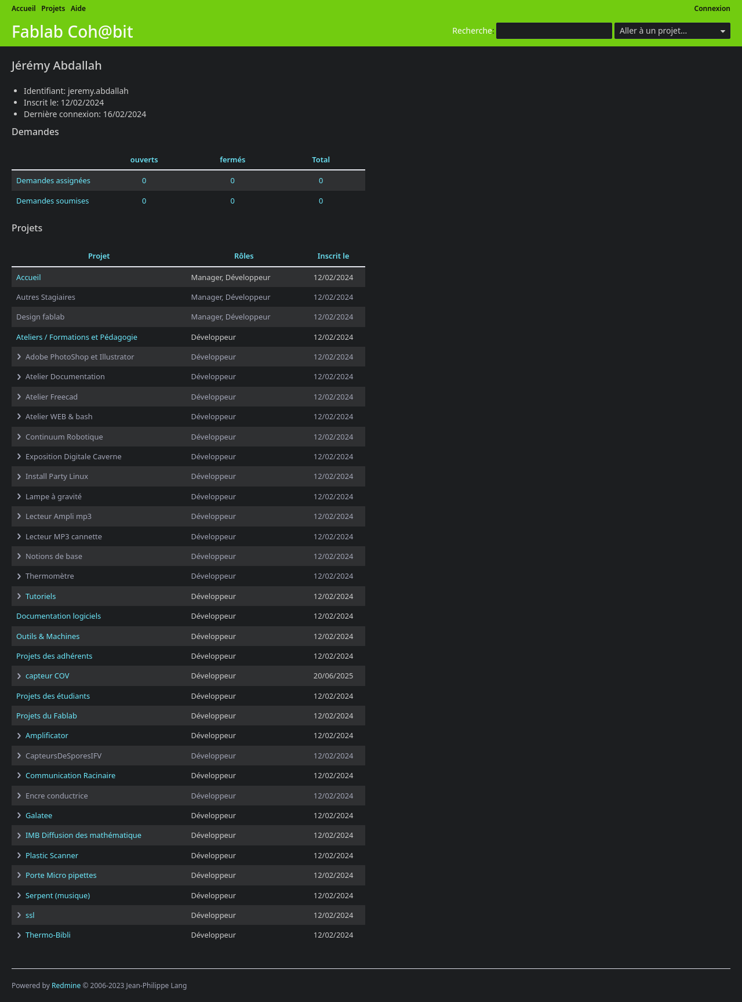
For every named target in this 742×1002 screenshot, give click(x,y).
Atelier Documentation (65, 376)
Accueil (24, 8)
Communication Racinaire (70, 775)
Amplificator (47, 735)
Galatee (39, 815)
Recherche (472, 30)
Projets (53, 8)
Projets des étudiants (53, 696)
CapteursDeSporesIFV (63, 755)
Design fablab (40, 316)
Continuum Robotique (64, 436)
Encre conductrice (57, 795)
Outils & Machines (47, 636)
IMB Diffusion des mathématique (83, 835)
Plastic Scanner (52, 855)
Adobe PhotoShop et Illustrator (80, 356)
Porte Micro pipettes (61, 875)
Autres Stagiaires (45, 297)
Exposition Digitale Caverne (74, 456)
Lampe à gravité (54, 496)
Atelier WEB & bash (59, 416)
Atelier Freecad (52, 396)
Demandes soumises (52, 200)
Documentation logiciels (58, 616)
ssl (30, 915)
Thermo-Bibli (48, 935)
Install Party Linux (57, 476)
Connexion (712, 8)
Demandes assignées (53, 180)
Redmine (66, 985)
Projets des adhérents (54, 656)
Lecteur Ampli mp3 (59, 516)
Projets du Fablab (46, 715)
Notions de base (54, 556)
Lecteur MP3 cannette (64, 536)
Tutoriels (41, 596)
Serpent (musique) (58, 895)
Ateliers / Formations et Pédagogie (76, 337)
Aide (78, 8)
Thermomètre (50, 576)
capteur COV (47, 675)
